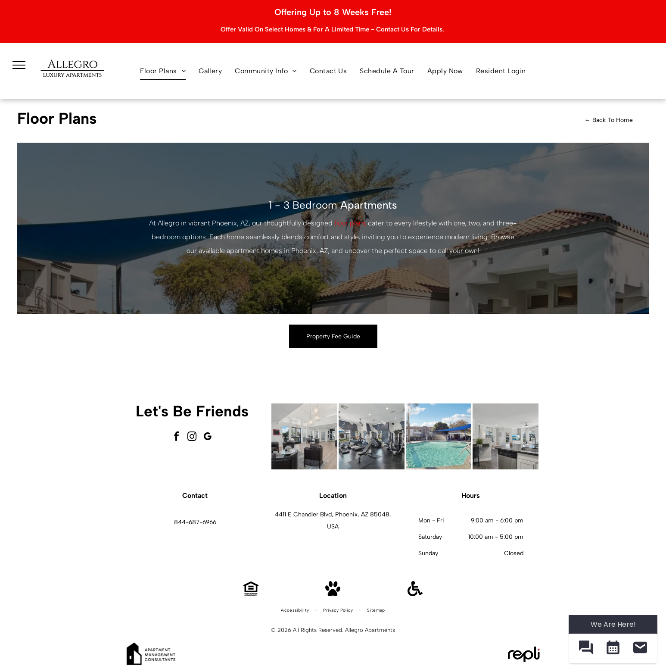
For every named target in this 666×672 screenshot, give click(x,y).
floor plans (350, 223)
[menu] (19, 65)
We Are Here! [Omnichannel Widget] (613, 624)
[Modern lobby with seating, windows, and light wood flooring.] (304, 436)
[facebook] (177, 438)
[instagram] (192, 438)
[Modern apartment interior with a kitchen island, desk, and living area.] (505, 436)
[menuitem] (163, 71)
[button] (585, 648)
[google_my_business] (208, 438)
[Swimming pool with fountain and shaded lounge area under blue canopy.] (439, 436)
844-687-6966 (195, 522)
